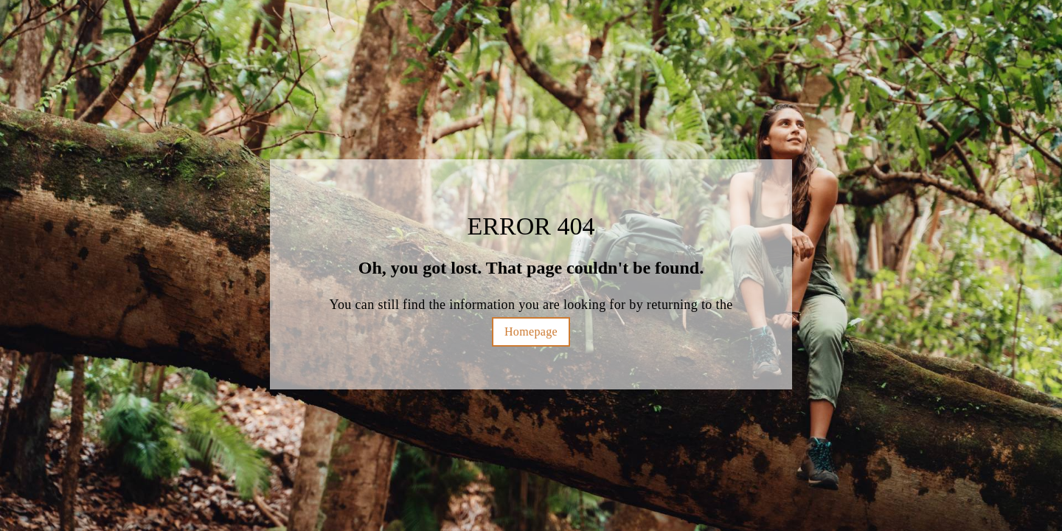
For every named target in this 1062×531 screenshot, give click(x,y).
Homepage (531, 331)
